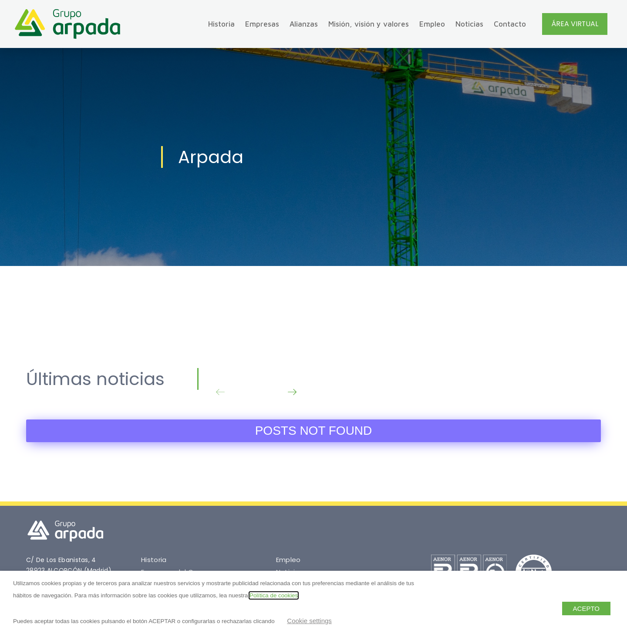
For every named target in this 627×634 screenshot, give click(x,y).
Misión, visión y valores (368, 24)
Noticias (469, 24)
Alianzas (304, 24)
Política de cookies (273, 595)
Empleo (432, 24)
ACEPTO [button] (586, 608)
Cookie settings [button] (309, 620)
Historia (221, 24)
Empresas (262, 24)
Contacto (510, 24)
